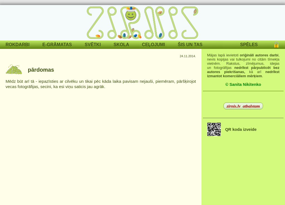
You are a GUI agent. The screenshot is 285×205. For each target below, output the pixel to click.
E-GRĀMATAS (57, 44)
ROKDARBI (18, 44)
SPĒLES (249, 44)
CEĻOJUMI (153, 44)
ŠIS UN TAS (190, 44)
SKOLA (121, 44)
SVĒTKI (93, 44)
